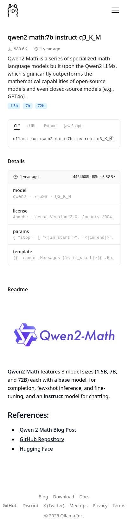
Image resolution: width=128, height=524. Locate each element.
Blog (43, 497)
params (21, 231)
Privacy (100, 505)
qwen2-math (26, 37)
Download (63, 497)
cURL (31, 125)
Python (50, 125)
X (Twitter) (53, 505)
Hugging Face (36, 448)
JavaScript (72, 125)
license (20, 211)
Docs (84, 497)
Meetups (78, 505)
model (19, 190)
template (22, 252)
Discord (30, 505)
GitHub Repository (42, 439)
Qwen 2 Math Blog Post (48, 429)
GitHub (10, 505)
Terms (118, 505)
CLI (17, 125)
